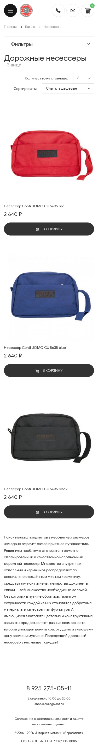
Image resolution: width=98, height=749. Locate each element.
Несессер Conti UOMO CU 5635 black (35, 489)
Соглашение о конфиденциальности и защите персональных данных (49, 721)
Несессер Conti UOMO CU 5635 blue (35, 347)
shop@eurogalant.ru (49, 704)
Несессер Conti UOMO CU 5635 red (34, 206)
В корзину (49, 229)
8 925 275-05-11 (49, 688)
